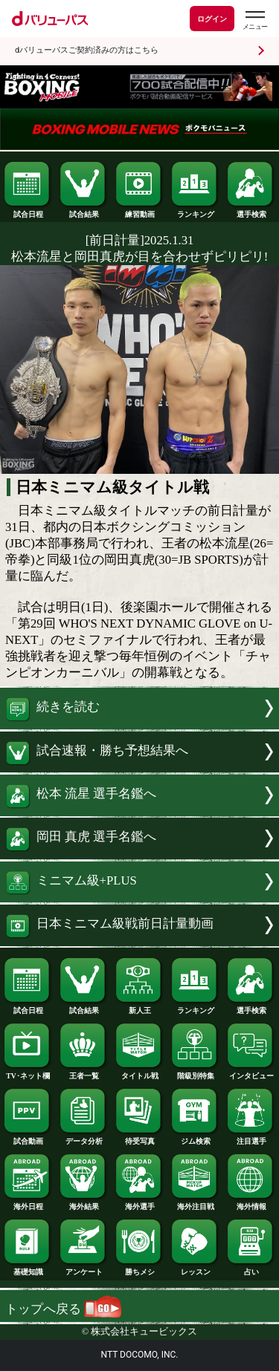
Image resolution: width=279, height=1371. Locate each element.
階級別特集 (195, 1072)
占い (250, 1268)
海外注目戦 (195, 1203)
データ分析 (83, 1137)
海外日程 (27, 1203)
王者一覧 (83, 1072)
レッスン (195, 1268)
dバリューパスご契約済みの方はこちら (86, 50)
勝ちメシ (139, 1268)
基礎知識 (27, 1268)
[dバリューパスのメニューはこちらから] (254, 20)
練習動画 (139, 210)
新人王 (139, 1007)
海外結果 (83, 1203)
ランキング (195, 210)
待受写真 (139, 1137)
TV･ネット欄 (27, 1072)
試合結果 (83, 210)
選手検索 (250, 210)
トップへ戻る (63, 1309)
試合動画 (27, 1137)
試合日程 (27, 210)
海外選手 (139, 1203)
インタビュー (250, 1072)
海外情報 (250, 1203)
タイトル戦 (139, 1072)
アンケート (83, 1268)
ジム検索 (195, 1137)
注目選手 (250, 1137)
